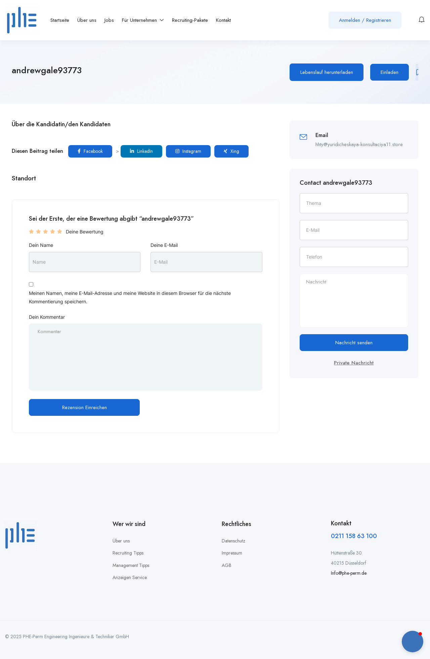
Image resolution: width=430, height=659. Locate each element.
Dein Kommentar (47, 317)
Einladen (389, 72)
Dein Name (41, 245)
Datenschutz (233, 540)
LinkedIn (141, 151)
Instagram (188, 151)
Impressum (232, 553)
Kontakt (223, 20)
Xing (231, 151)
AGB (226, 565)
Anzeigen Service (130, 577)
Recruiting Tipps (128, 553)
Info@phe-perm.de (349, 573)
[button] (412, 641)
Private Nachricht (354, 362)
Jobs (109, 20)
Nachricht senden (354, 342)
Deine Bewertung (84, 231)
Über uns (86, 20)
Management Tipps (131, 565)
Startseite (59, 20)
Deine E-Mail (164, 245)
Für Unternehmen (143, 20)
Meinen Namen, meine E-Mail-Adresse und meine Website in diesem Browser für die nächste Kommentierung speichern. (130, 297)
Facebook (90, 151)
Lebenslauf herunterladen (326, 72)
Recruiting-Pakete (190, 20)
